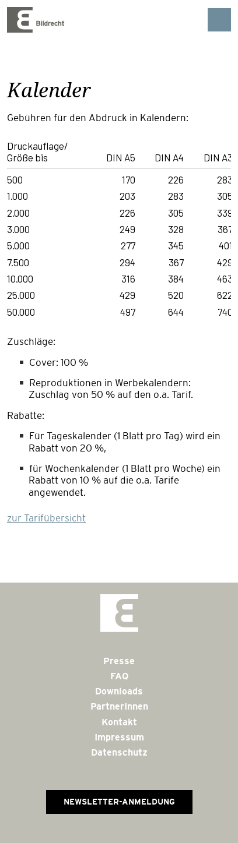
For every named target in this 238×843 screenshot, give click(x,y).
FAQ (119, 676)
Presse (119, 661)
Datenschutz (119, 752)
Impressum (119, 737)
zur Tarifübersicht (46, 518)
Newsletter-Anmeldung (119, 801)
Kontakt (119, 722)
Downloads (119, 691)
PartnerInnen (119, 706)
